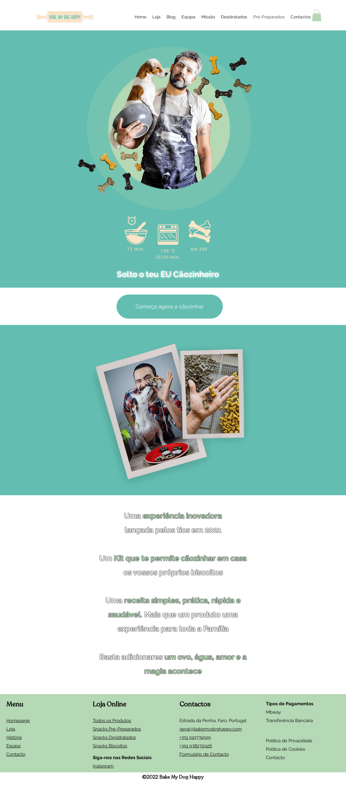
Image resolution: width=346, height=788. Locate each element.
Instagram (103, 766)
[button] (317, 15)
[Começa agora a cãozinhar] (170, 307)
